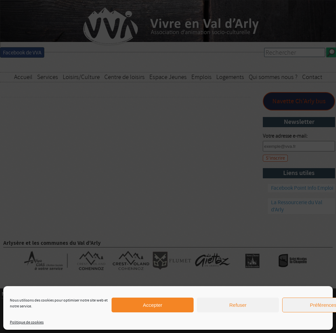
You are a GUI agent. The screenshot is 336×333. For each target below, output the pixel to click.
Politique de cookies (27, 322)
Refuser (238, 305)
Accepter (152, 305)
